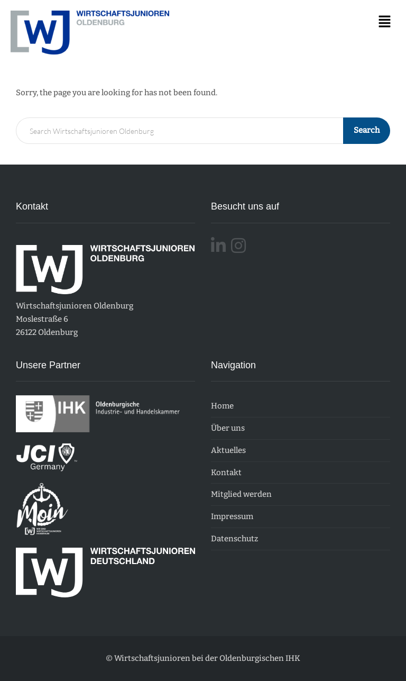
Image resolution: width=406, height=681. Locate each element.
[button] (384, 22)
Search (367, 130)
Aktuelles (228, 450)
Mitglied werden (241, 494)
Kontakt (226, 472)
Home (222, 406)
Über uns (228, 428)
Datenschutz (234, 538)
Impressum (232, 516)
